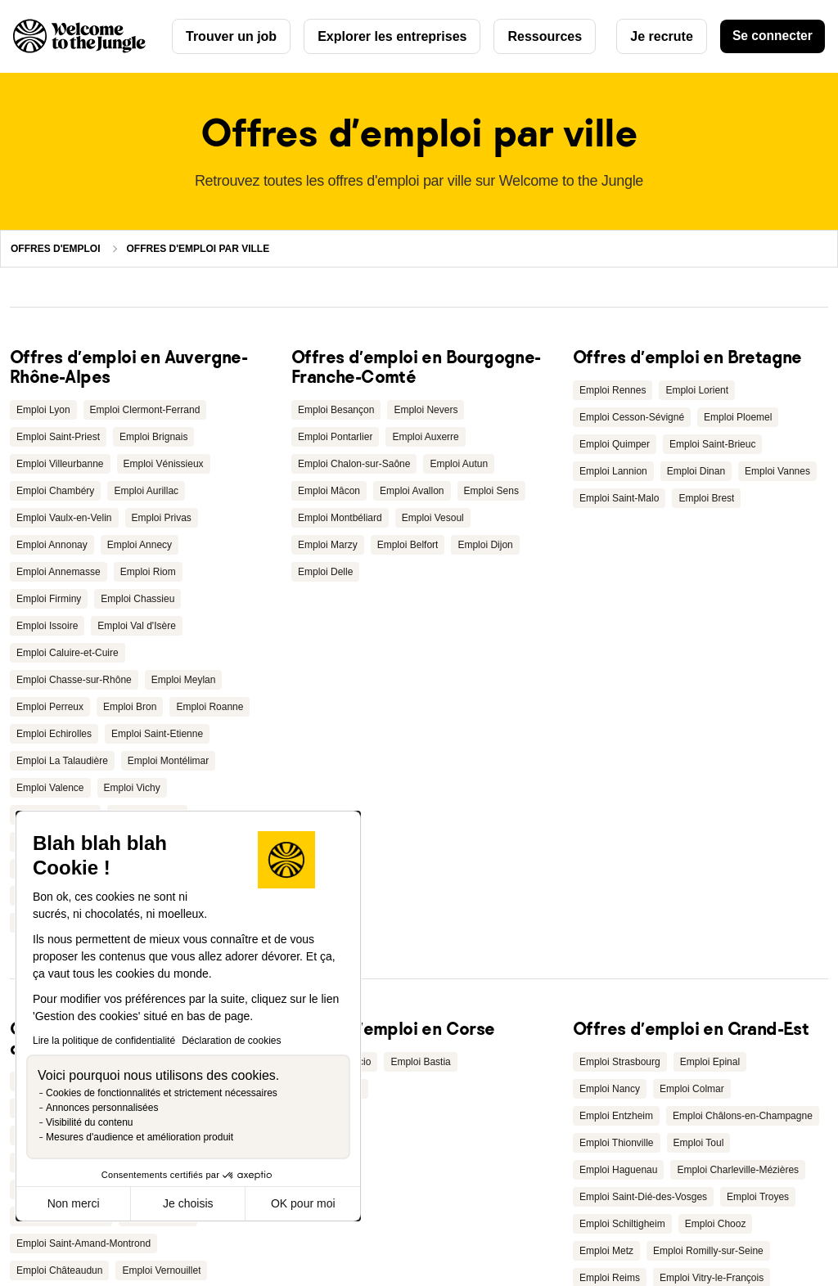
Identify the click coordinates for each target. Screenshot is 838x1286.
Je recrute (658, 36)
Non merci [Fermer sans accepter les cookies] (73, 1203)
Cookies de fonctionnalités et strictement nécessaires (161, 1093)
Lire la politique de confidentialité (104, 1040)
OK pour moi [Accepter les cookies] (303, 1203)
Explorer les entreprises (392, 36)
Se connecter (771, 36)
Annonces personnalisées (102, 1107)
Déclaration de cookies (231, 1040)
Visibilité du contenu (89, 1122)
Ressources (544, 36)
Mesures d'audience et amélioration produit (139, 1137)
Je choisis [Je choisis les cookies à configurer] (188, 1203)
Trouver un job (231, 36)
